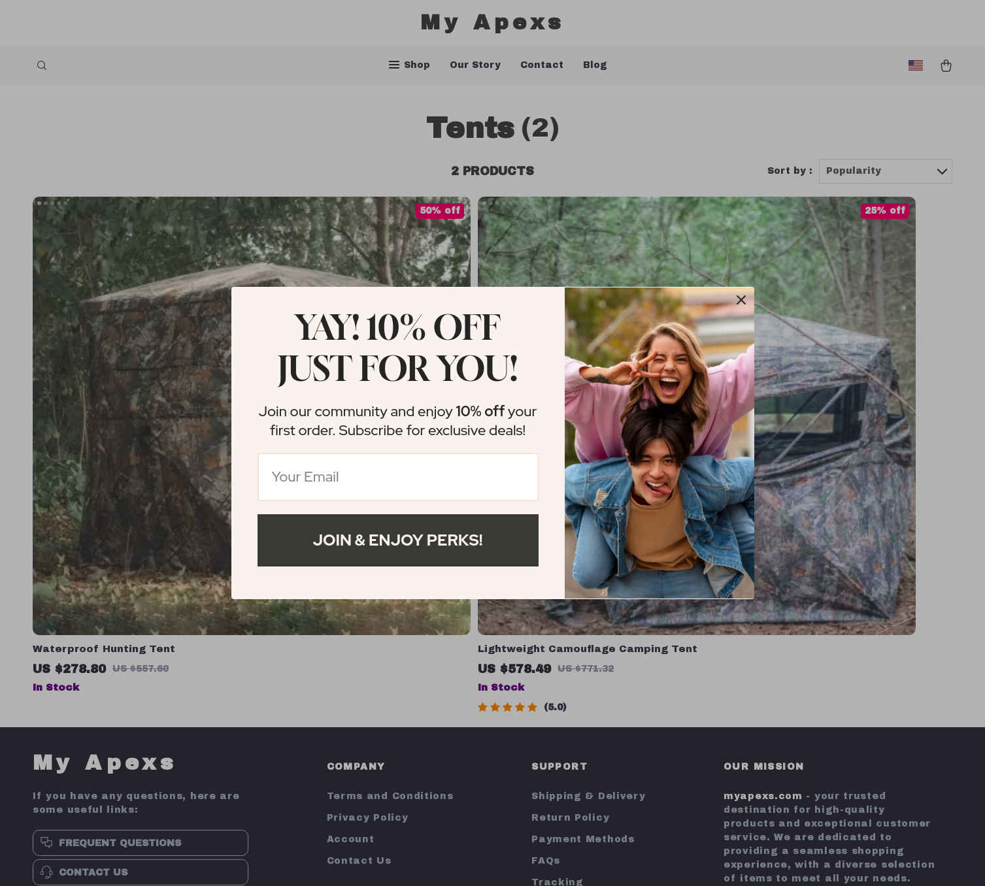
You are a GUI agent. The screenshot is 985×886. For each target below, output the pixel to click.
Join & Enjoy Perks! (398, 540)
